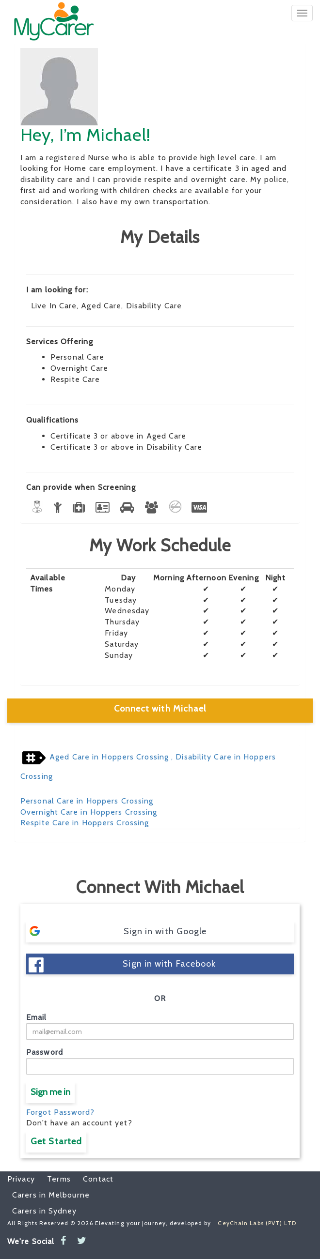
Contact (93, 1178)
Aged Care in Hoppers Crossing (109, 757)
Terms (54, 1178)
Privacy (21, 1178)
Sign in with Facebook (122, 964)
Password (44, 1052)
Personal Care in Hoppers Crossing (86, 800)
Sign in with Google (118, 931)
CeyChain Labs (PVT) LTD (257, 1223)
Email (36, 1017)
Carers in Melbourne (51, 1194)
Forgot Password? (60, 1112)
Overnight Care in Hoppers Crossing (88, 812)
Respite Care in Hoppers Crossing (84, 822)
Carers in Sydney (44, 1210)
